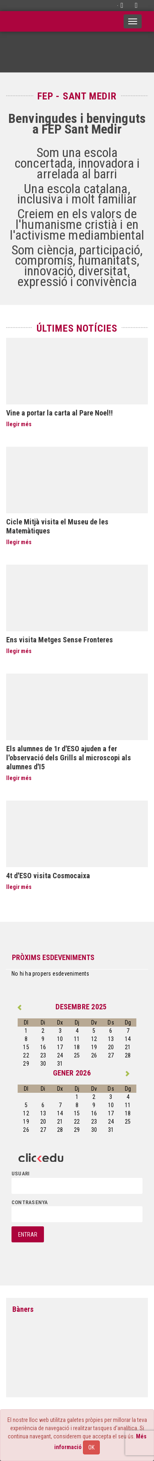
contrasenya (29, 1202)
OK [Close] (91, 1447)
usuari (20, 1173)
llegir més (19, 424)
